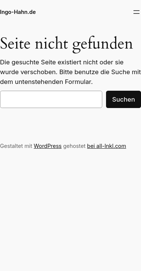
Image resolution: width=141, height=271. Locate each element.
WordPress (48, 146)
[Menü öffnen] (136, 12)
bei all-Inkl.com (106, 146)
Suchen (123, 99)
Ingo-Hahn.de (18, 12)
